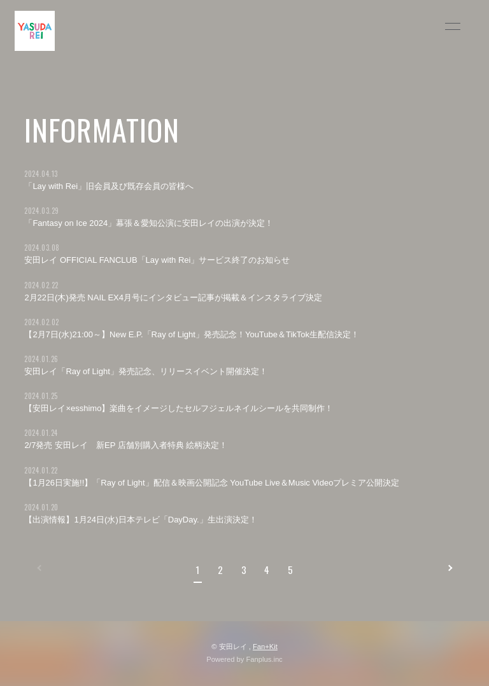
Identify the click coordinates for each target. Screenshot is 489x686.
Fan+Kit (265, 646)
